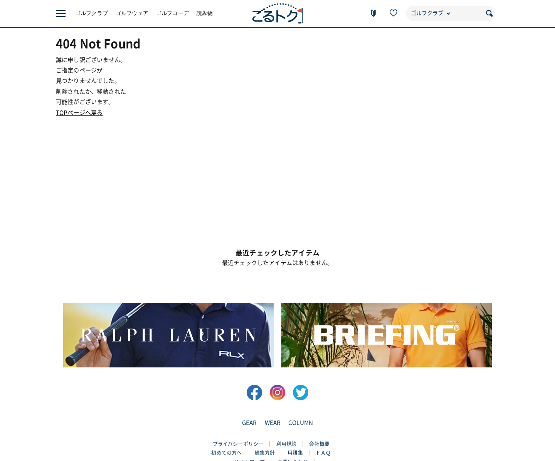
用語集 (295, 452)
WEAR (273, 423)
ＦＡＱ (323, 452)
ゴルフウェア (132, 13)
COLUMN (300, 423)
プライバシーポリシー (238, 443)
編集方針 (265, 452)
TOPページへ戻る (79, 113)
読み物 (205, 13)
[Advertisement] (277, 172)
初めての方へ (226, 452)
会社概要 (319, 443)
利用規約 (286, 443)
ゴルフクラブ (91, 13)
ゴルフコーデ (172, 13)
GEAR (249, 423)
